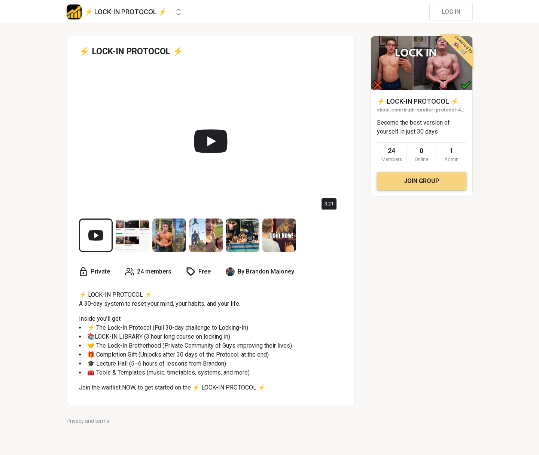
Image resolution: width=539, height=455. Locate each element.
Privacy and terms (88, 421)
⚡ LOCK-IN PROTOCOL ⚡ (418, 101)
